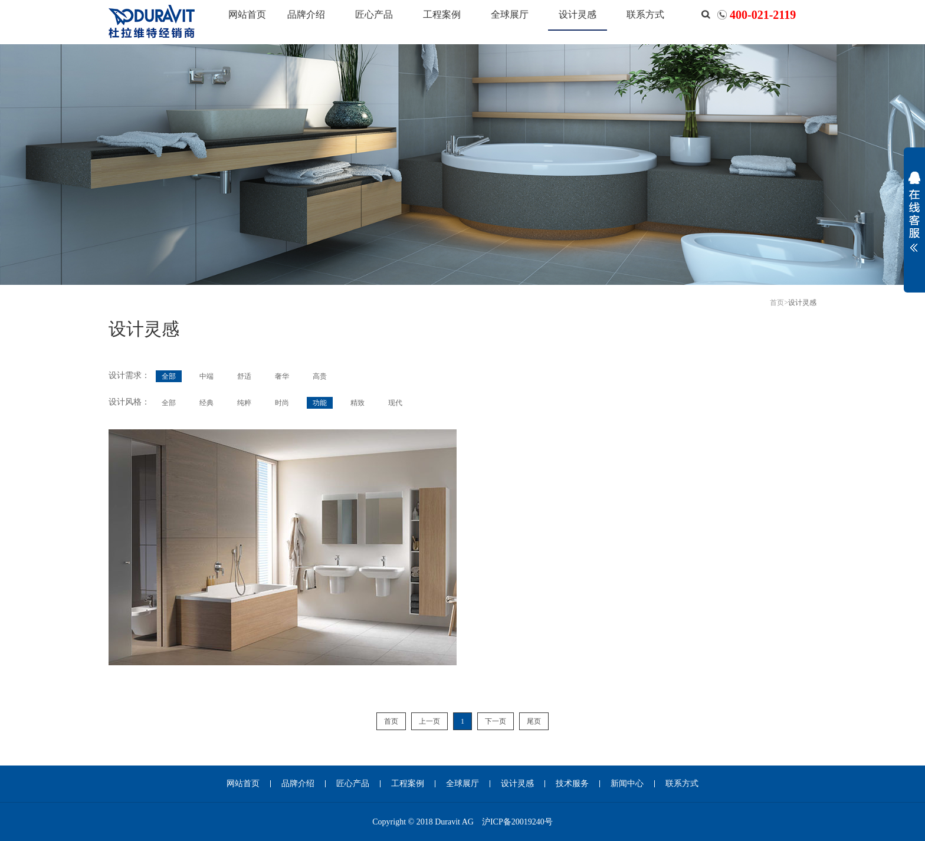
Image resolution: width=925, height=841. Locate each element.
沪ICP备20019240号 (517, 821)
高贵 (320, 376)
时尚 (282, 403)
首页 (777, 302)
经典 (206, 403)
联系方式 (645, 14)
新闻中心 (627, 783)
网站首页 (247, 14)
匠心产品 (374, 14)
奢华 (282, 376)
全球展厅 (510, 14)
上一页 (429, 721)
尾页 (534, 721)
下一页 (495, 721)
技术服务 (572, 783)
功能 (320, 403)
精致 (357, 403)
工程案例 (442, 14)
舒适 (244, 376)
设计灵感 (577, 14)
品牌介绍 (306, 14)
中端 (206, 376)
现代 (395, 403)
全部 (169, 376)
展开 (914, 219)
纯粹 (244, 403)
